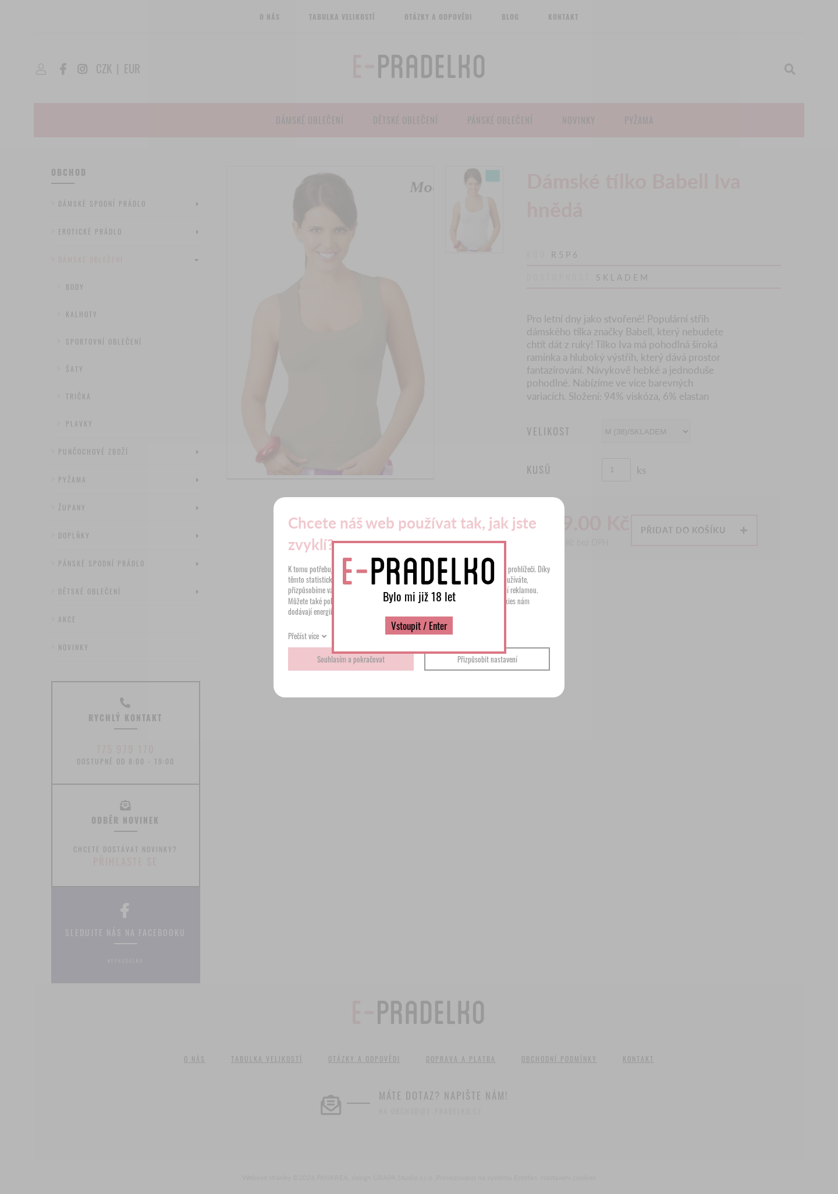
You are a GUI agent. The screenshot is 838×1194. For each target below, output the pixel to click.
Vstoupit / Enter (419, 625)
